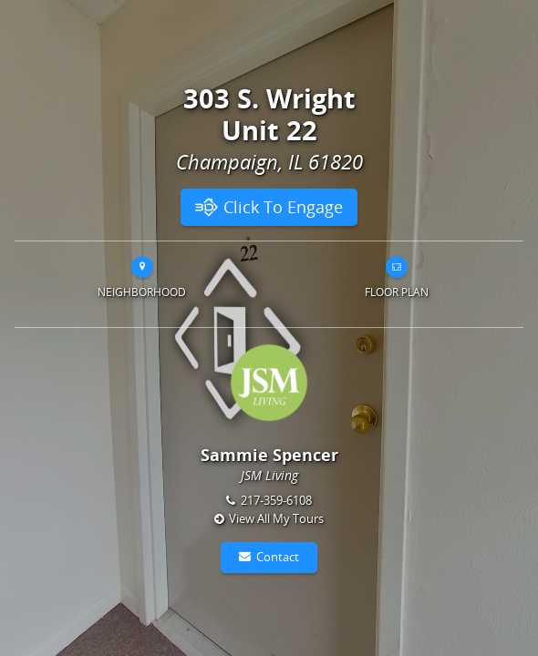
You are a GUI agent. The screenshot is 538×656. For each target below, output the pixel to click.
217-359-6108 (276, 500)
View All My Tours (276, 518)
